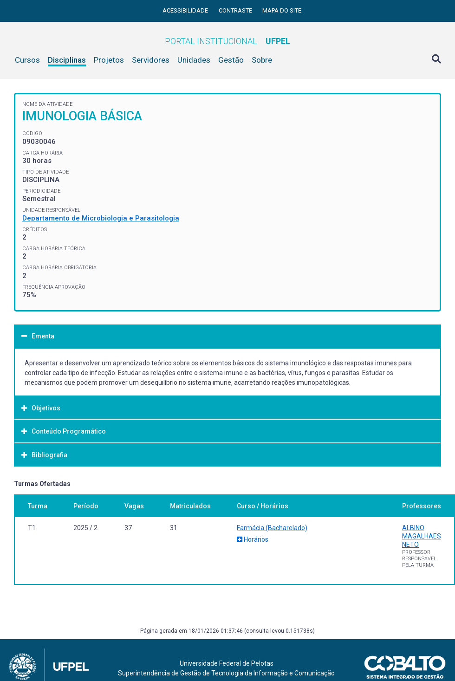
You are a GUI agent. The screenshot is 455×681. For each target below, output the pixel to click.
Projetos (109, 60)
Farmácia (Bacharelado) (272, 528)
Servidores (150, 60)
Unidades (193, 60)
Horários (252, 539)
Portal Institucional (227, 41)
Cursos (27, 60)
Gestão (231, 60)
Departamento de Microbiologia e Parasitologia (100, 218)
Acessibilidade (185, 10)
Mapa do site (281, 10)
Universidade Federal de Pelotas (226, 663)
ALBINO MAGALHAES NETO (421, 536)
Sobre (262, 60)
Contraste (236, 10)
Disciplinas (67, 60)
